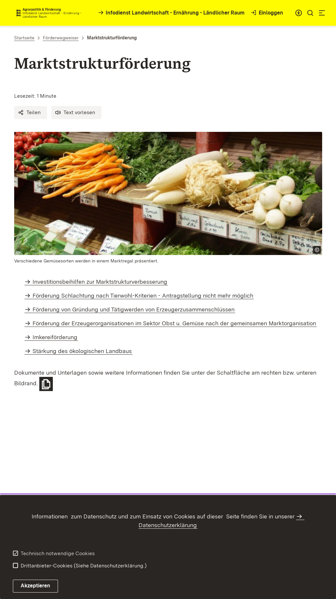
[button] (30, 112)
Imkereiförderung (55, 337)
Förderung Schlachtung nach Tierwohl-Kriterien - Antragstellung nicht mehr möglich (143, 295)
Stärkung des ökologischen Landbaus (82, 351)
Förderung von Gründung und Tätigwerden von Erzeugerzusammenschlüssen (134, 309)
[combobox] (298, 13)
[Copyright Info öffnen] (317, 250)
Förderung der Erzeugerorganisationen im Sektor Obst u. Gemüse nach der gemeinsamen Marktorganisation (174, 323)
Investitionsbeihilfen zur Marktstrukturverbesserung (100, 281)
